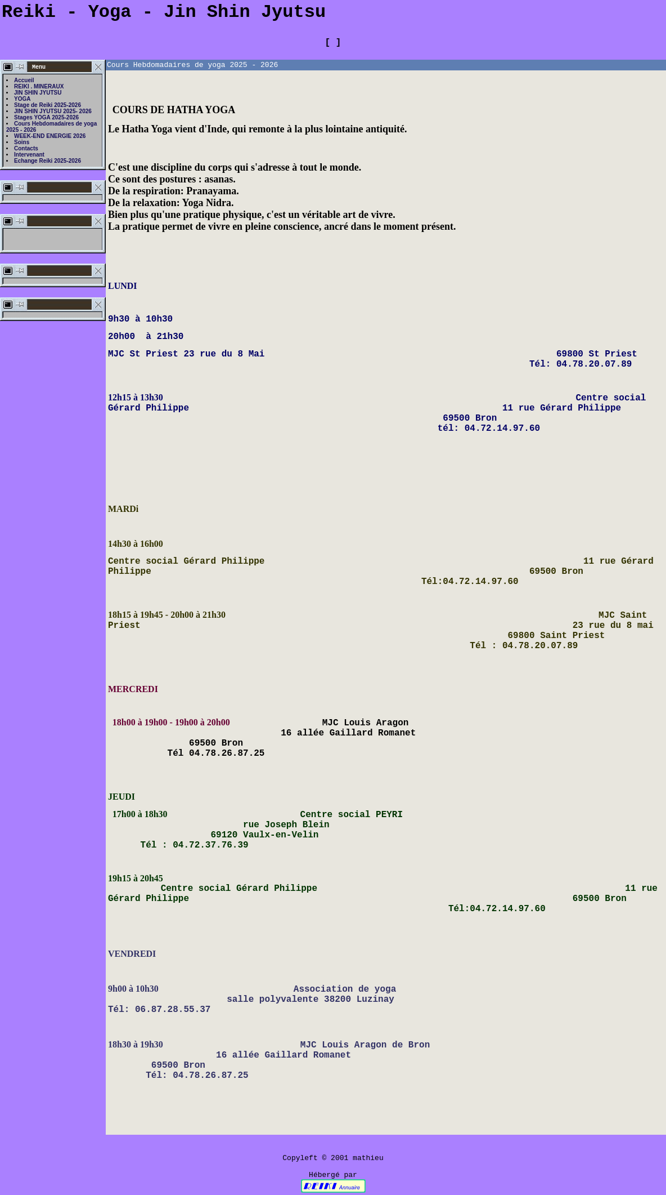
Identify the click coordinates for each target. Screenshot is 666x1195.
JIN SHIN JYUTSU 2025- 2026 (53, 111)
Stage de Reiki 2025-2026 (47, 105)
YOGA (22, 99)
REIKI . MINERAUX (39, 86)
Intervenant (29, 154)
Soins (21, 142)
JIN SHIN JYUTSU (37, 93)
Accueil (24, 80)
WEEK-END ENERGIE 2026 (50, 136)
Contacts (26, 148)
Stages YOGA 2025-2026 (46, 117)
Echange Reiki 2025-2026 (47, 161)
